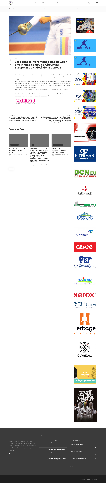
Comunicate (84, 461)
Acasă (34, 2)
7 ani (21, 154)
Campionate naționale (58, 144)
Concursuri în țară (14, 144)
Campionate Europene (84, 447)
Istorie (48, 2)
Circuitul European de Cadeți (84, 458)
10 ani (43, 164)
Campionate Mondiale (84, 451)
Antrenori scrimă (84, 440)
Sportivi (54, 2)
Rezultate (62, 2)
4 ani (64, 154)
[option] (18, 145)
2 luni (48, 442)
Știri (46, 8)
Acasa (42, 8)
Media (68, 2)
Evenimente (76, 2)
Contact (83, 2)
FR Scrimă (40, 2)
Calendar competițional (84, 444)
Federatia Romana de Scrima (14, 154)
